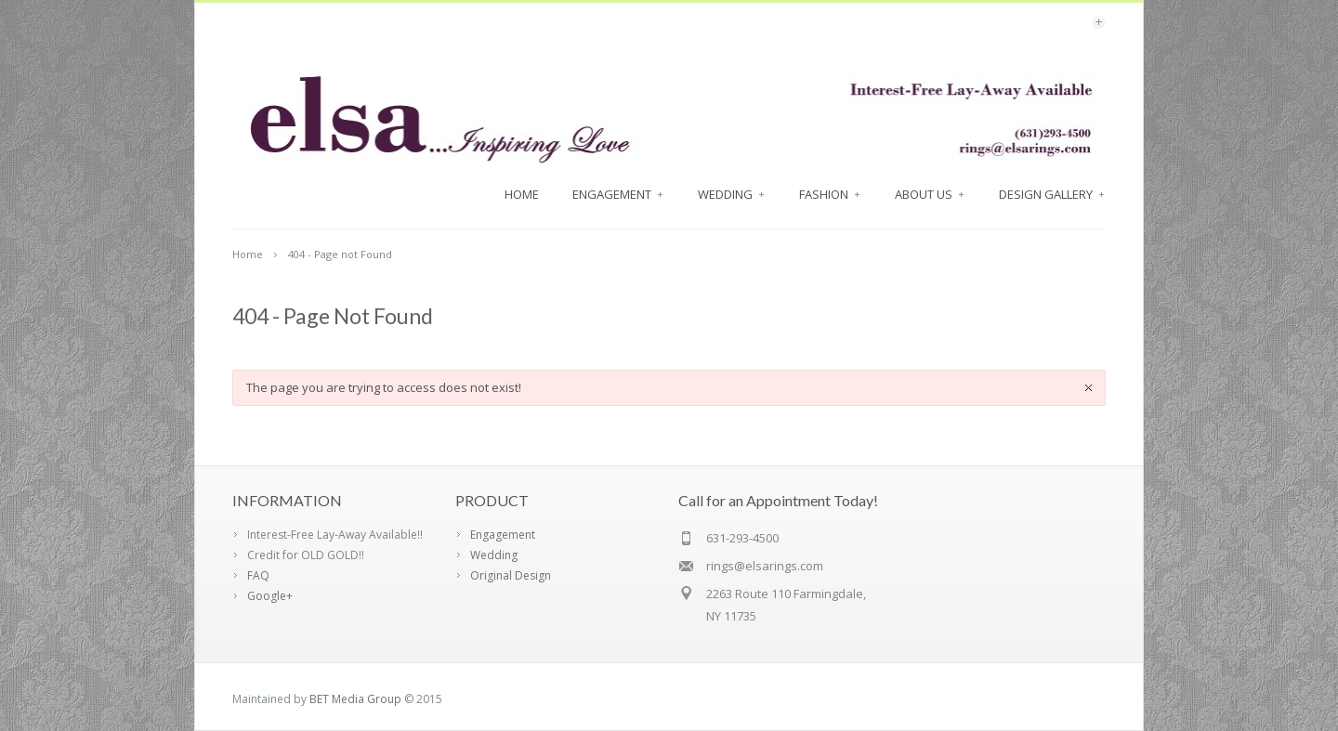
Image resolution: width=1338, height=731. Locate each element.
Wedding (732, 194)
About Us (930, 194)
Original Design (510, 575)
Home (522, 194)
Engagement (618, 194)
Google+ (270, 596)
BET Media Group (355, 699)
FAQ (258, 575)
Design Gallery (1052, 194)
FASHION (830, 194)
